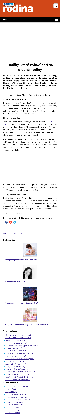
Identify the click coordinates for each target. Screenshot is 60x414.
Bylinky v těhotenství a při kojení (18, 335)
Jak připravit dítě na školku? (16, 351)
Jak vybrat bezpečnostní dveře (17, 400)
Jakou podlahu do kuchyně (16, 397)
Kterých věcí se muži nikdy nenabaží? (20, 372)
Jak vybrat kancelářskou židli (16, 386)
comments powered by (15, 233)
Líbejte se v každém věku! (15, 356)
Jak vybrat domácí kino (14, 405)
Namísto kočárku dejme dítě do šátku (20, 361)
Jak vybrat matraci (12, 413)
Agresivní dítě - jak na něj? (15, 364)
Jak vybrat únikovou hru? (15, 281)
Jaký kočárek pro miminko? (16, 343)
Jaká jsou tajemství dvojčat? (16, 366)
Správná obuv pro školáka (15, 340)
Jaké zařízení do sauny (14, 389)
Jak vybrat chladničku (13, 407)
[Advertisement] (30, 45)
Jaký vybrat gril (11, 392)
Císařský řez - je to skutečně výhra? (19, 359)
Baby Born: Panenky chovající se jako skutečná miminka (28, 324)
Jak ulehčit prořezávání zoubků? (18, 338)
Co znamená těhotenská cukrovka (19, 353)
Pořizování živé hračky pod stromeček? (20, 369)
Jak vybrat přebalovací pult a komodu (21, 260)
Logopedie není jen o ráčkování (17, 380)
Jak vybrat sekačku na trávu (16, 394)
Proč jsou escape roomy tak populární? (21, 303)
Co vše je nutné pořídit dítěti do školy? (20, 377)
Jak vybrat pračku (12, 410)
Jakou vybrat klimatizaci (14, 402)
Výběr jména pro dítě (13, 348)
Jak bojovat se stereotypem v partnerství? (22, 345)
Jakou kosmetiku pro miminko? (17, 374)
